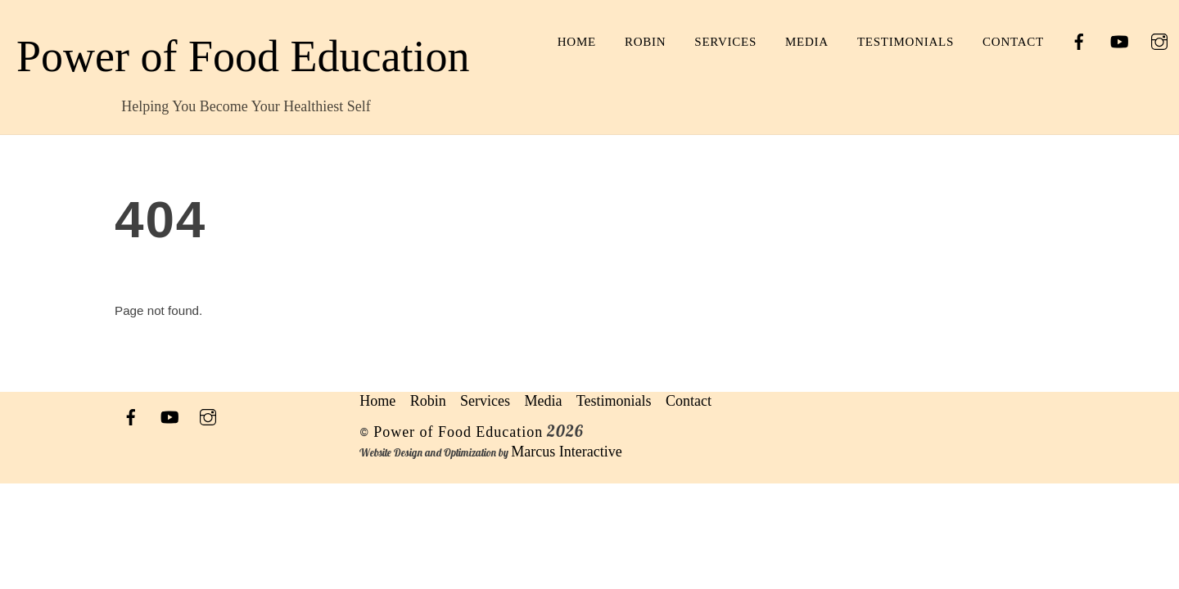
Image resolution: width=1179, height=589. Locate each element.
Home (577, 41)
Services (725, 41)
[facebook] (1079, 40)
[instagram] (1159, 40)
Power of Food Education (458, 432)
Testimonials (905, 41)
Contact (1013, 41)
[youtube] (1119, 40)
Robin (645, 41)
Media (807, 41)
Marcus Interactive (566, 451)
